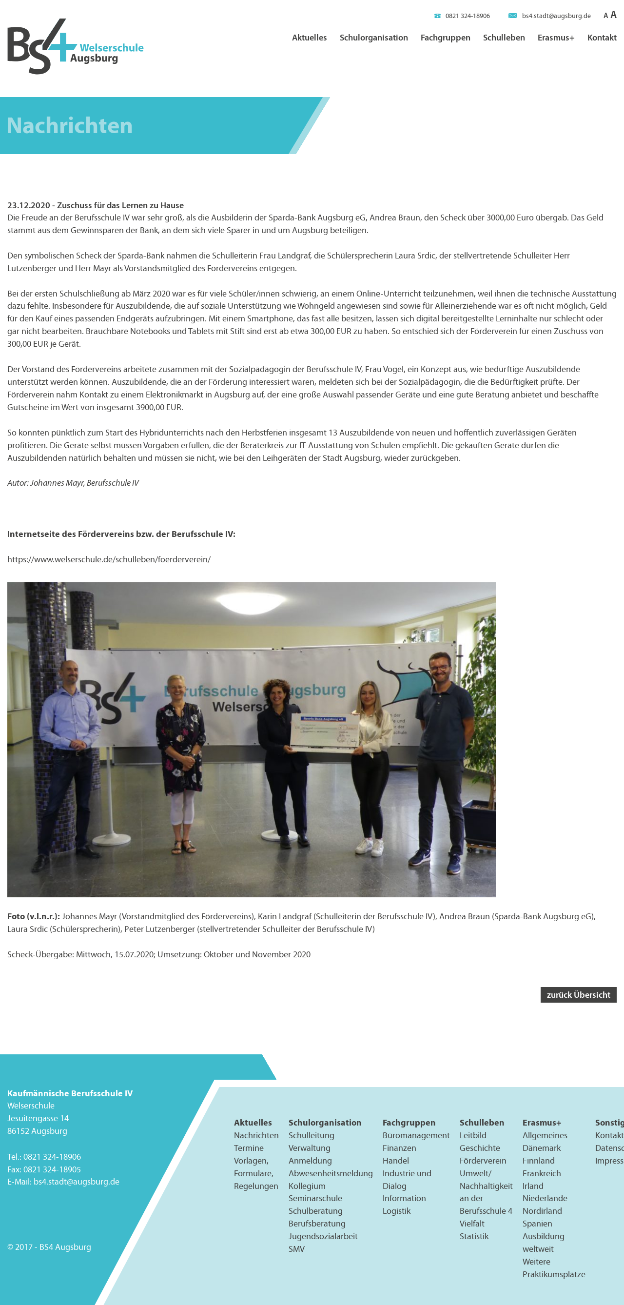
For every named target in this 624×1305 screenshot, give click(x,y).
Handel (396, 1160)
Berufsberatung (317, 1223)
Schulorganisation (374, 37)
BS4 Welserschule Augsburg (75, 47)
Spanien (537, 1223)
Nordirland (542, 1211)
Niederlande (545, 1198)
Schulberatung (316, 1211)
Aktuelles (309, 37)
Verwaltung (310, 1147)
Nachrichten (256, 1134)
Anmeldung (310, 1160)
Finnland (539, 1160)
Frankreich (542, 1172)
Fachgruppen (445, 37)
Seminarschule (315, 1198)
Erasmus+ (556, 37)
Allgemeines (545, 1134)
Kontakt (602, 37)
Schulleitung (311, 1134)
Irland (533, 1185)
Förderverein (483, 1160)
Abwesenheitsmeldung (331, 1172)
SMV (297, 1249)
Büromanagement (416, 1134)
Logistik (396, 1211)
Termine (249, 1147)
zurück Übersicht (578, 994)
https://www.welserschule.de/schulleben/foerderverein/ (109, 559)
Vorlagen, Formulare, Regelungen (256, 1173)
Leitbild (473, 1134)
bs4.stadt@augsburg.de (549, 16)
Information (404, 1198)
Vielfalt (472, 1223)
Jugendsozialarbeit (323, 1236)
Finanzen (399, 1147)
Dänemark (542, 1147)
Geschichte (480, 1147)
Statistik (474, 1236)
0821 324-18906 (462, 16)
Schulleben (504, 37)
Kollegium (307, 1185)
